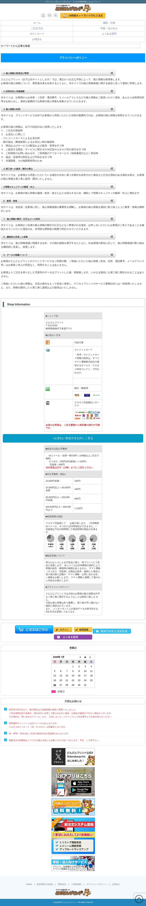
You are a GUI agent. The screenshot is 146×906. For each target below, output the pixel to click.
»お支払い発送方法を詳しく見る (73, 438)
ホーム (37, 23)
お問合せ (37, 39)
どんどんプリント (70, 902)
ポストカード (37, 33)
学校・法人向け (109, 28)
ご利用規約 (76, 884)
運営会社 (62, 884)
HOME (29, 884)
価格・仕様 (109, 23)
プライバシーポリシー (96, 884)
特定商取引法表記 (45, 884)
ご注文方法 (37, 28)
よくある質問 (109, 33)
